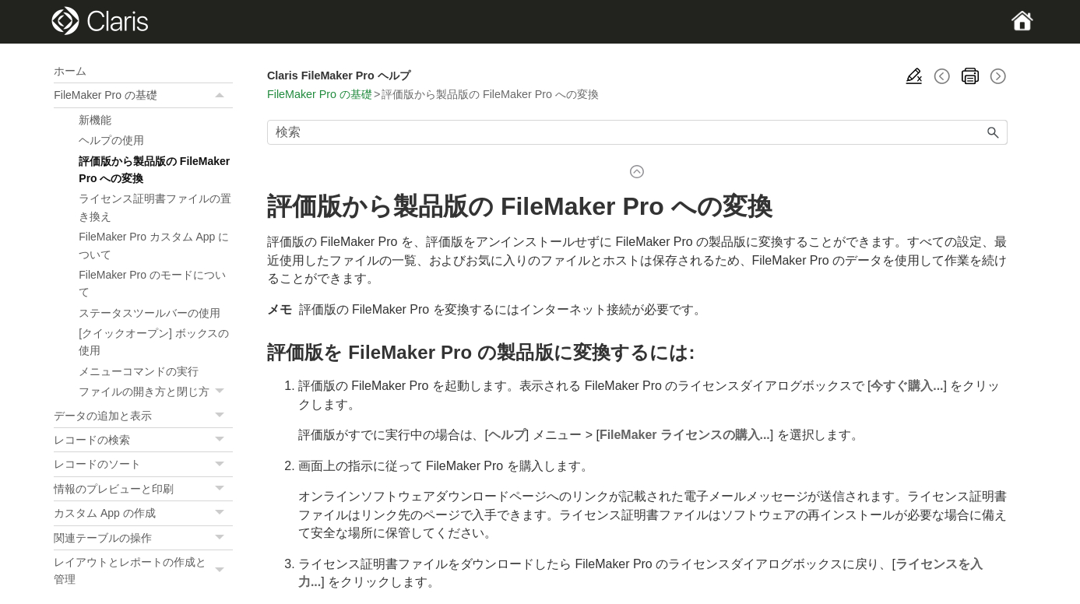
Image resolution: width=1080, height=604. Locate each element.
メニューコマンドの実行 (139, 371)
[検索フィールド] (637, 132)
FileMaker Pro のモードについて (152, 283)
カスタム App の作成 (143, 513)
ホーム (70, 71)
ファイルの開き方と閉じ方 (156, 391)
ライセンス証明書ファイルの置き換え (154, 207)
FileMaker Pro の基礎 (143, 95)
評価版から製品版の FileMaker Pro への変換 (154, 169)
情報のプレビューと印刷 (143, 488)
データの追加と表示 (143, 415)
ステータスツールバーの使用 (149, 313)
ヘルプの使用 (111, 140)
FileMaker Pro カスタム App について (154, 245)
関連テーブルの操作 (143, 538)
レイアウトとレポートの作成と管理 (143, 571)
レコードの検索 (143, 439)
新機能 (95, 120)
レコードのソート (143, 464)
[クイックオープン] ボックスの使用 (154, 341)
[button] (222, 95)
